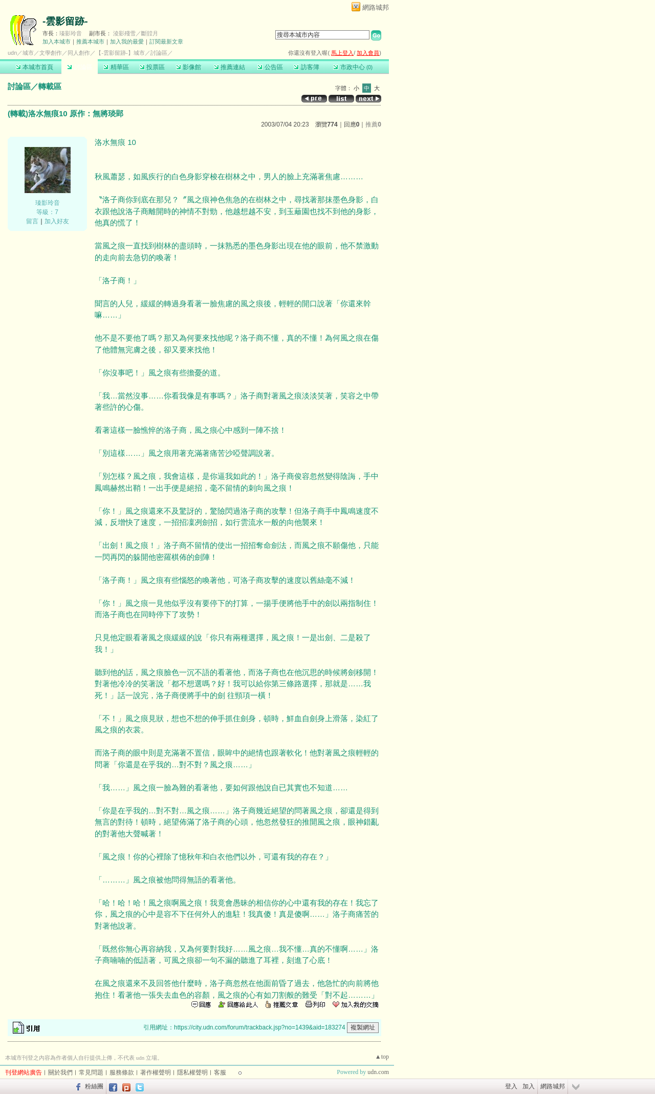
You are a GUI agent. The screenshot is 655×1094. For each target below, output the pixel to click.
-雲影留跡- (65, 21)
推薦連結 (229, 67)
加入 (528, 1086)
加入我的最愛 (127, 41)
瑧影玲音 (70, 33)
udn (12, 53)
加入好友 (57, 221)
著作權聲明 (155, 1072)
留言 (32, 221)
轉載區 (49, 86)
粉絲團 (94, 1086)
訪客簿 (306, 67)
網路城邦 (375, 7)
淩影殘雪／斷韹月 (135, 33)
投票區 (152, 67)
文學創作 (50, 53)
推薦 (373, 124)
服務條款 (122, 1072)
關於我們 (60, 1072)
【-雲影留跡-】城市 (120, 53)
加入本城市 (56, 41)
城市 (28, 53)
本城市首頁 (34, 67)
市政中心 (353, 67)
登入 (511, 1086)
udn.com (378, 1072)
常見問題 (91, 1072)
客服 (220, 1072)
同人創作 (79, 53)
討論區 (79, 67)
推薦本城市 (90, 41)
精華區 (115, 67)
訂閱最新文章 (166, 41)
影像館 (188, 67)
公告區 (269, 67)
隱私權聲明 (192, 1072)
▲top (382, 1056)
